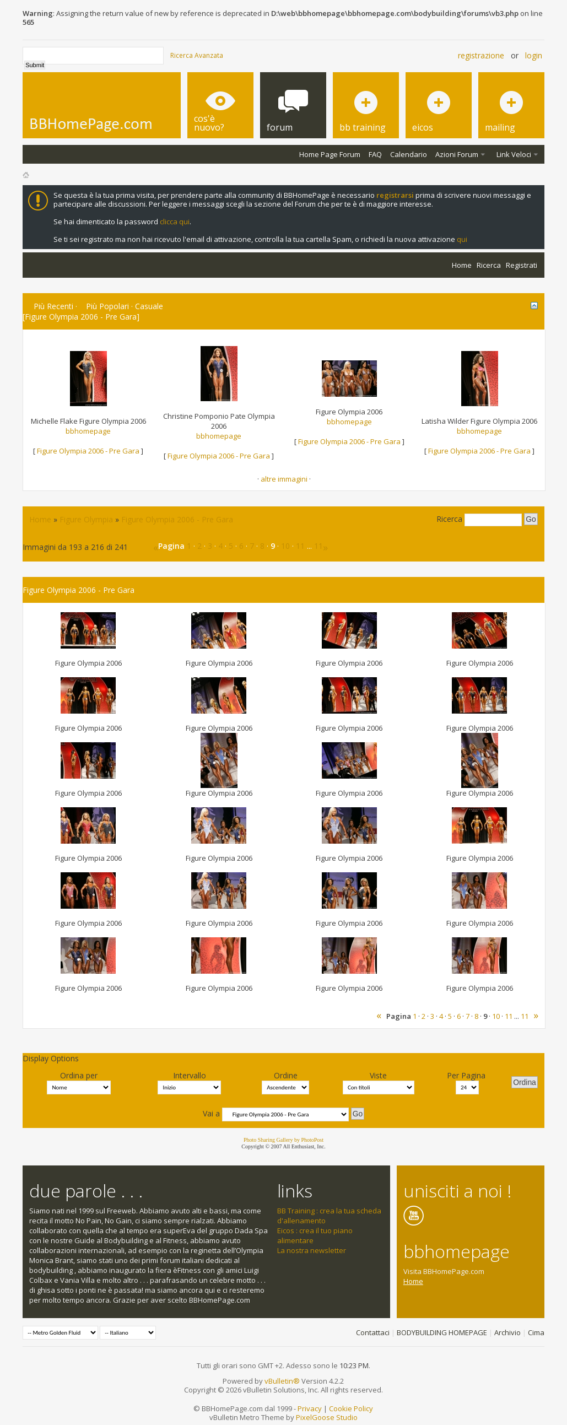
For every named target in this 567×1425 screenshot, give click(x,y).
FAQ (375, 154)
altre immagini (284, 479)
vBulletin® (282, 1381)
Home (462, 265)
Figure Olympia (86, 519)
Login (533, 55)
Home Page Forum (329, 154)
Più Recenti (53, 306)
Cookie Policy (351, 1408)
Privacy (310, 1408)
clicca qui (175, 221)
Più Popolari (107, 306)
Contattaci (373, 1332)
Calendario (408, 154)
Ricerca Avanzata (196, 55)
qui (462, 239)
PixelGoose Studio (327, 1417)
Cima (536, 1332)
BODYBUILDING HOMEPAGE (442, 1332)
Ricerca (489, 265)
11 (300, 546)
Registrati (521, 265)
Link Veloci (513, 154)
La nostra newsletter (311, 1250)
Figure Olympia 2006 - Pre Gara (88, 451)
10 (285, 546)
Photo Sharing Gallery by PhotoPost (283, 1140)
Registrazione (481, 55)
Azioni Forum (456, 154)
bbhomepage (88, 431)
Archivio (507, 1332)
